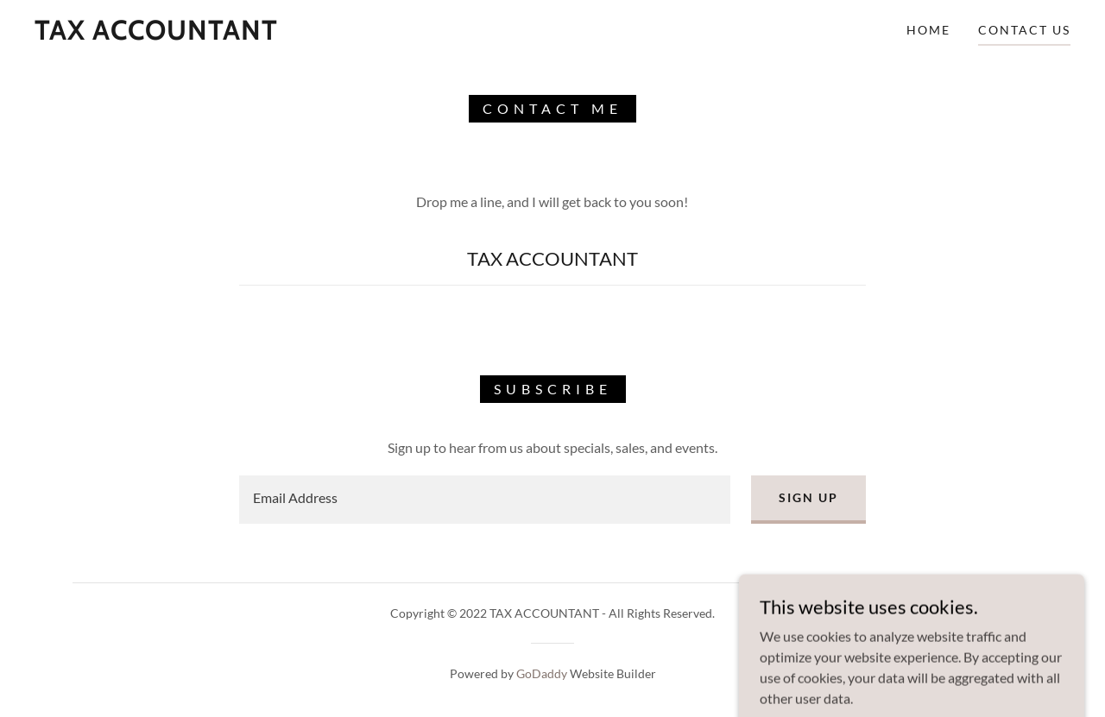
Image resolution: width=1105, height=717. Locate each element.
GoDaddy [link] (541, 673)
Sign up (808, 497)
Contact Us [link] (1024, 29)
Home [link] (928, 29)
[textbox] (484, 499)
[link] (156, 34)
